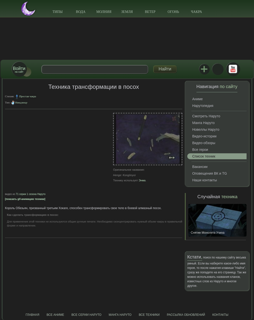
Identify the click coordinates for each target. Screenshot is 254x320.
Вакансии (200, 167)
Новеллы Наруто (205, 129)
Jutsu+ (204, 69)
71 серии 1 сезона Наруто (31, 194)
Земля (127, 12)
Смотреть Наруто (206, 116)
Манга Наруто (203, 123)
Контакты (220, 315)
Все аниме (55, 315)
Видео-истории (204, 136)
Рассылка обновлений (186, 315)
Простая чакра (27, 96)
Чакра (196, 12)
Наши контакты (204, 180)
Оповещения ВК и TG (209, 173)
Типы (57, 12)
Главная (32, 315)
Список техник (203, 156)
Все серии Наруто (86, 315)
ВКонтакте (217, 69)
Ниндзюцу (21, 102)
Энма (142, 180)
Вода (80, 12)
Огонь (173, 12)
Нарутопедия (202, 106)
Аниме (197, 99)
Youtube (233, 69)
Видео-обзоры (203, 143)
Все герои (200, 150)
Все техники (149, 315)
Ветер (150, 12)
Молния (103, 12)
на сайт (19, 69)
